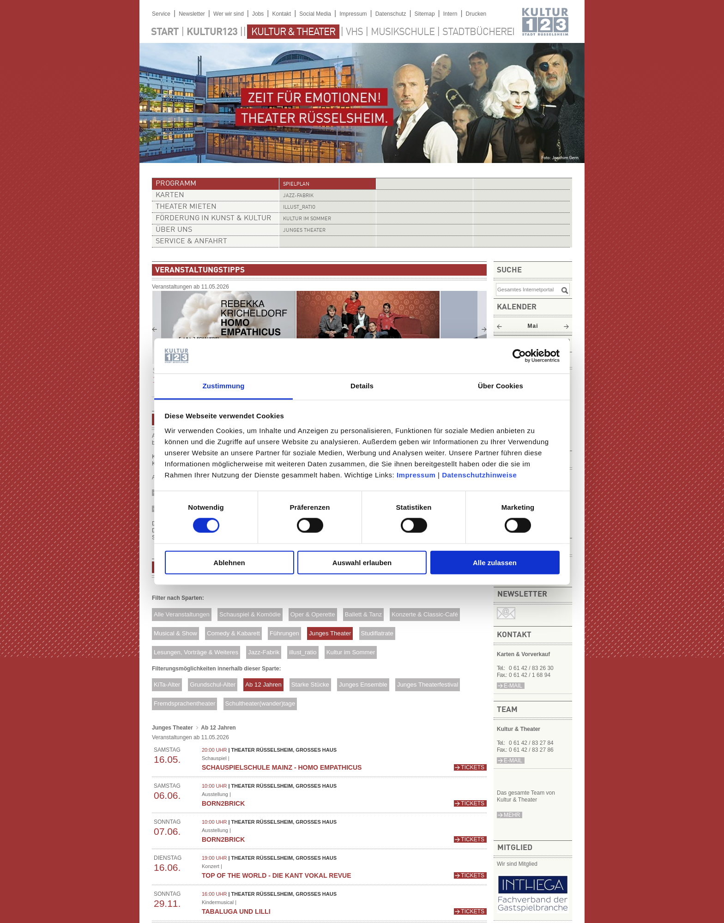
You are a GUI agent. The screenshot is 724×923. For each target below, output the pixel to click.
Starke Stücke (310, 684)
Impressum (416, 475)
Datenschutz (390, 14)
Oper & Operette (312, 614)
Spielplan (296, 184)
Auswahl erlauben (362, 562)
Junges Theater (304, 230)
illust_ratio (299, 207)
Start (165, 32)
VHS (354, 32)
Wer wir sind (228, 14)
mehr (512, 815)
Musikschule (402, 32)
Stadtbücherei (478, 32)
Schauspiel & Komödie (250, 614)
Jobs (258, 14)
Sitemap (425, 14)
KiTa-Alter (167, 684)
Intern (450, 14)
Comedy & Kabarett (233, 633)
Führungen (284, 633)
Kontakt (281, 14)
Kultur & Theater (293, 32)
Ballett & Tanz (363, 614)
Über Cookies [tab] (500, 386)
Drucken (476, 14)
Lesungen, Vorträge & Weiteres (196, 652)
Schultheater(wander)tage (260, 703)
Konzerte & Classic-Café (425, 614)
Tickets (472, 767)
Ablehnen (229, 562)
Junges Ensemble (363, 684)
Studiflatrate (377, 633)
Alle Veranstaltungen (182, 614)
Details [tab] (362, 386)
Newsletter (192, 14)
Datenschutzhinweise (479, 475)
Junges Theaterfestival (427, 684)
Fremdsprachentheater (184, 703)
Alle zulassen (495, 562)
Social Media (315, 14)
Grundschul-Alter (212, 684)
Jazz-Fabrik (298, 196)
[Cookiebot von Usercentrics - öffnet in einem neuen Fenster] (519, 356)
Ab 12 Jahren (263, 684)
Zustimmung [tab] (224, 386)
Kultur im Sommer (307, 219)
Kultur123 (212, 32)
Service (161, 14)
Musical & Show (175, 633)
